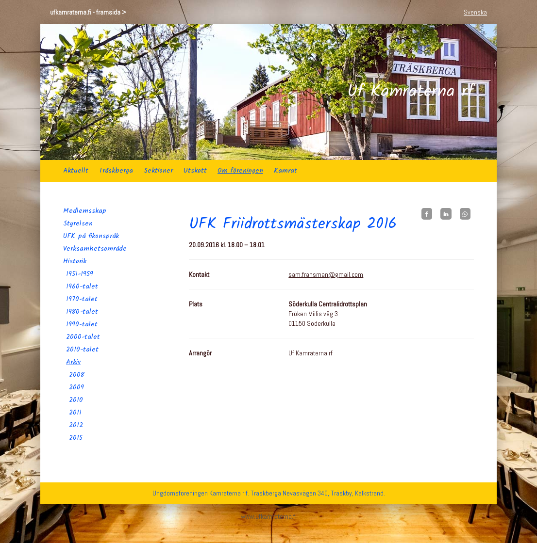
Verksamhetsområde (95, 248)
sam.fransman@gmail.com (325, 274)
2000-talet (83, 337)
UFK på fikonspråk (91, 236)
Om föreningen (240, 170)
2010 (76, 400)
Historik (74, 261)
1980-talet (82, 311)
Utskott (195, 170)
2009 (76, 387)
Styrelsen (78, 223)
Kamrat (285, 170)
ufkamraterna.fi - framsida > (88, 12)
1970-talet (82, 299)
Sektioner (158, 170)
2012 (76, 425)
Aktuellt (75, 170)
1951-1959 (79, 274)
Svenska (475, 12)
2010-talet (82, 349)
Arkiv (73, 362)
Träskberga (116, 170)
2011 (75, 412)
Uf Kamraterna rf (410, 92)
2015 (76, 437)
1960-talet (82, 286)
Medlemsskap (84, 211)
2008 (76, 374)
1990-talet (82, 324)
